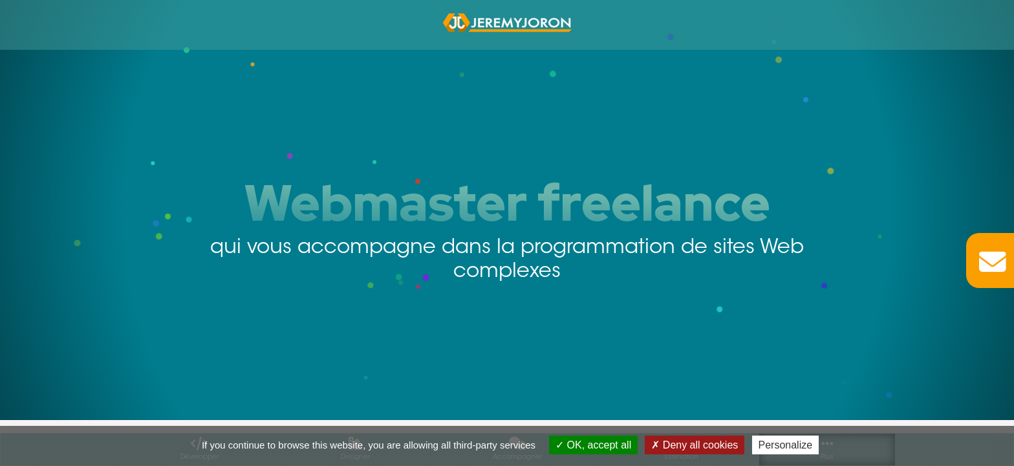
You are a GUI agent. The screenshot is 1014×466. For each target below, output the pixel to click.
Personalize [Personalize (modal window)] (786, 444)
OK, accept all (593, 444)
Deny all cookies (694, 444)
